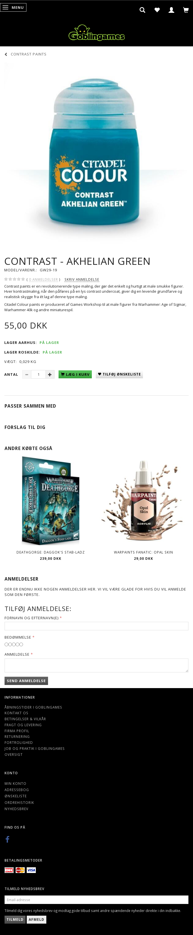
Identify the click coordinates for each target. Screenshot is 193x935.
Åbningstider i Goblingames (33, 707)
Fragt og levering (23, 725)
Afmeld (36, 919)
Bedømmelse (18, 637)
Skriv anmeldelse (82, 279)
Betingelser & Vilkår (25, 719)
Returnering (17, 736)
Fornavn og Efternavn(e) (32, 617)
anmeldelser (43, 279)
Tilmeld (15, 919)
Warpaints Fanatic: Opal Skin (143, 552)
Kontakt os (16, 713)
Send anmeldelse (26, 680)
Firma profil (17, 730)
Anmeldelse (17, 654)
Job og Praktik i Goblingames (35, 748)
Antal (11, 374)
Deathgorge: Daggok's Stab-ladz (50, 552)
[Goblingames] (96, 31)
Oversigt (14, 754)
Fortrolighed (19, 742)
